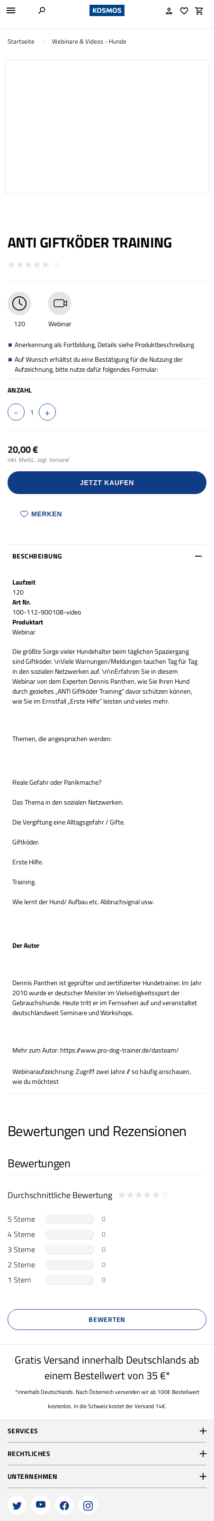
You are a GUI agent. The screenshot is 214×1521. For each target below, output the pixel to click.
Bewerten (107, 1319)
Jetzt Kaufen (107, 482)
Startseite (21, 41)
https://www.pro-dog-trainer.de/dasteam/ (119, 1050)
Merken (41, 514)
